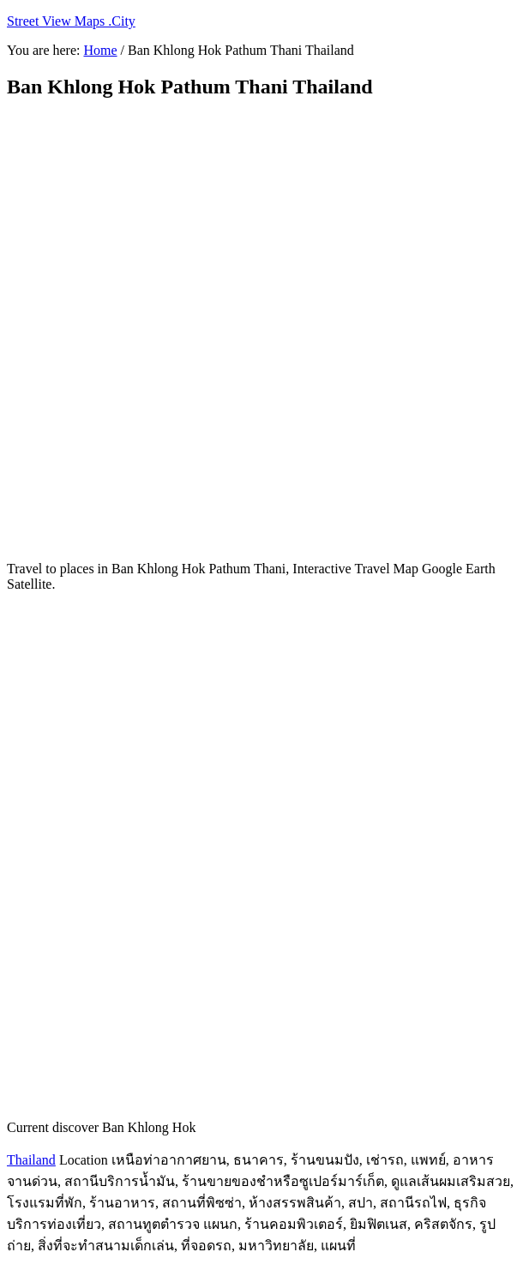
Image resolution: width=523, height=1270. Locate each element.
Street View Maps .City (71, 21)
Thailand (31, 1160)
